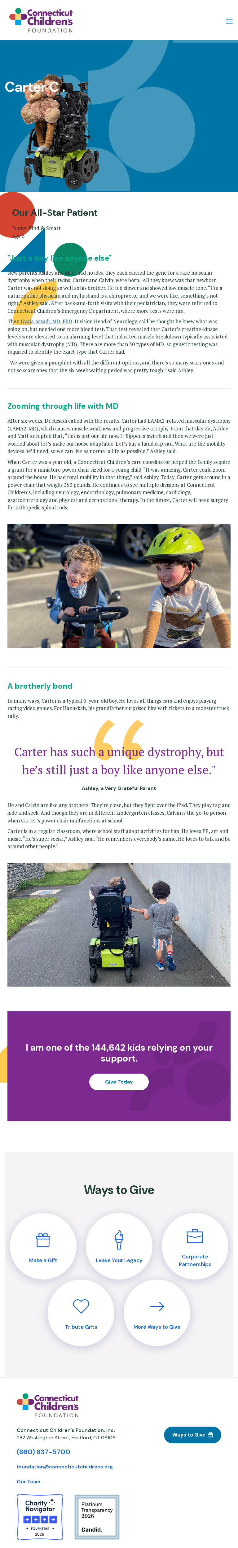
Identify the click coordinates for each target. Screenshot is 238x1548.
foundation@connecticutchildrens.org (65, 1466)
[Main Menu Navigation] (229, 20)
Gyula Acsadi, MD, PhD (46, 321)
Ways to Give (188, 1435)
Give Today (119, 1082)
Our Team (28, 1481)
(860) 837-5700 (43, 1451)
